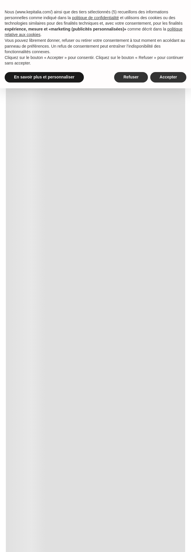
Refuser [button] (131, 77)
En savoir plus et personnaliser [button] (44, 77)
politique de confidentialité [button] (95, 17)
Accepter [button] (168, 77)
